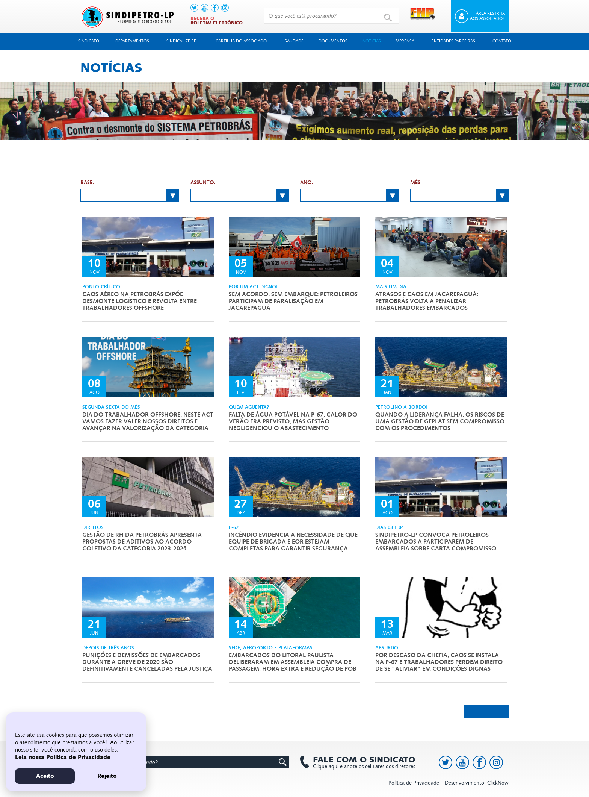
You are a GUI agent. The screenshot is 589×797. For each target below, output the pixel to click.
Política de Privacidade (413, 783)
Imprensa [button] (404, 41)
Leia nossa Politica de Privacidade (62, 757)
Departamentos (132, 41)
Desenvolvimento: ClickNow (477, 783)
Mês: (416, 182)
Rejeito (107, 776)
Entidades (453, 41)
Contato (501, 41)
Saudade (294, 41)
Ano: (306, 182)
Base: (87, 182)
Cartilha (241, 41)
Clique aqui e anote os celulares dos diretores (360, 762)
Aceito (45, 776)
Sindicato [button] (88, 41)
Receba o (216, 20)
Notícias (371, 41)
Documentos (333, 41)
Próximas (486, 711)
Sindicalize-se (181, 41)
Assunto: (203, 182)
